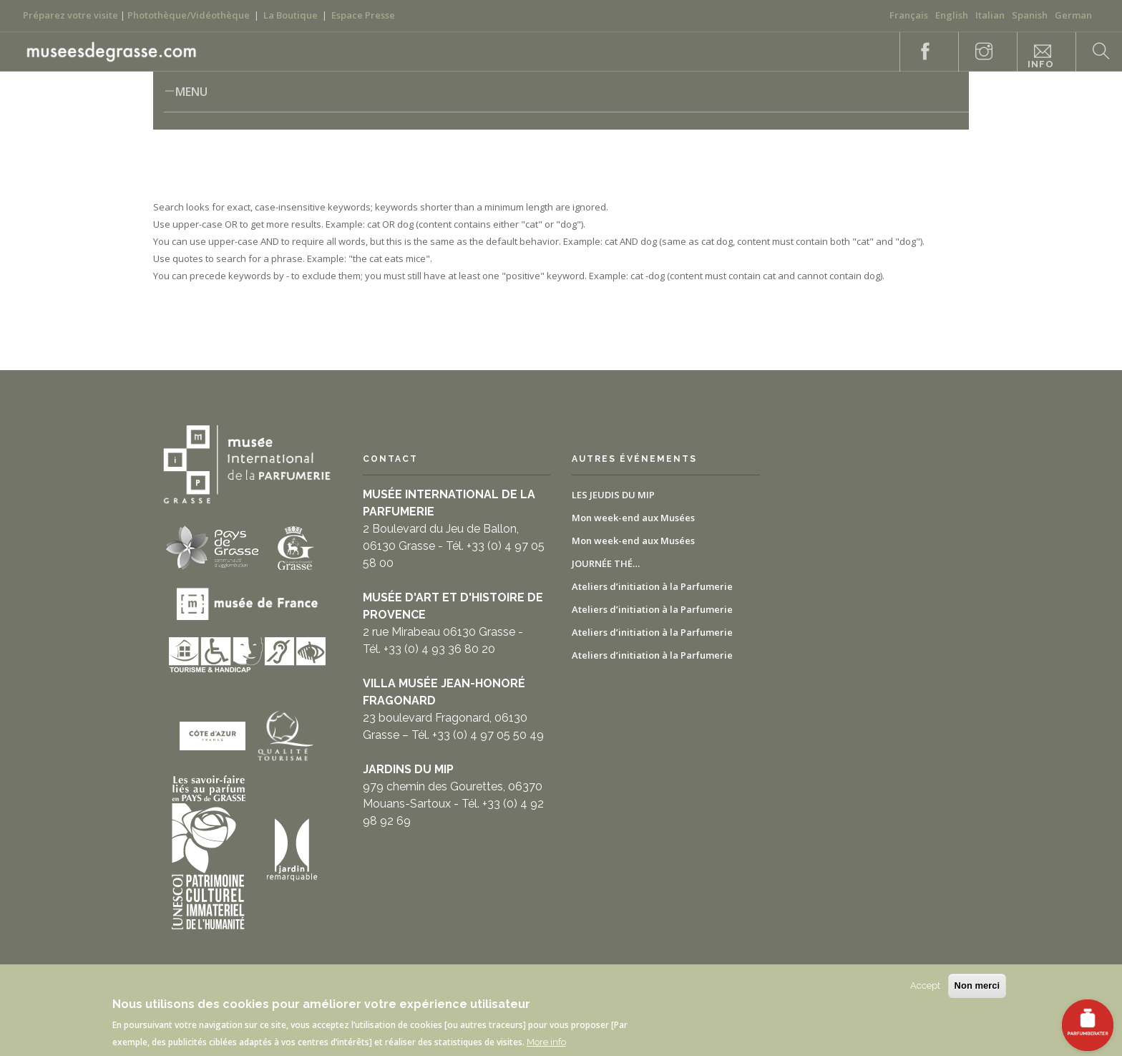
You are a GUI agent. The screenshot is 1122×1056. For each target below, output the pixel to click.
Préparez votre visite (70, 15)
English (951, 15)
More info (546, 1042)
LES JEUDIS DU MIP (613, 494)
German (1073, 15)
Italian (990, 15)
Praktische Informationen (1040, 56)
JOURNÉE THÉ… (606, 563)
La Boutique (290, 15)
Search (1093, 52)
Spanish (1030, 15)
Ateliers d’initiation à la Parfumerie (652, 586)
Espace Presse (363, 15)
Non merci (977, 985)
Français (908, 15)
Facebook (917, 52)
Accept (925, 985)
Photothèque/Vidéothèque (188, 15)
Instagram (976, 52)
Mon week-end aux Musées (633, 517)
